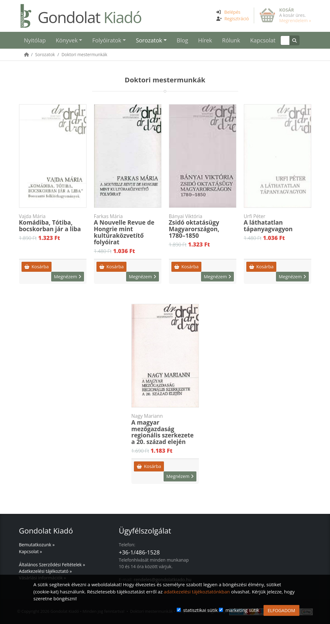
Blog (182, 40)
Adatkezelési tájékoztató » (45, 571)
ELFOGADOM (281, 610)
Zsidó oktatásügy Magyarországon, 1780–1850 (202, 226)
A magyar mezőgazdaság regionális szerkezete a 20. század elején (165, 429)
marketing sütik (242, 610)
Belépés (232, 12)
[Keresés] (284, 40)
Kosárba (36, 267)
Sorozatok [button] (149, 40)
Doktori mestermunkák (84, 54)
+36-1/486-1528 (139, 552)
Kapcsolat (262, 40)
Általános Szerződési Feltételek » (52, 565)
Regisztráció (236, 19)
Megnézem (67, 277)
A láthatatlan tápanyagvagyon (277, 223)
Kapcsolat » (30, 551)
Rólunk (231, 40)
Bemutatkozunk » (37, 545)
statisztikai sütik (200, 610)
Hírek (205, 40)
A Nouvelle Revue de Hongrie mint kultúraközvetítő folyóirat (127, 229)
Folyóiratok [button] (106, 40)
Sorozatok (45, 54)
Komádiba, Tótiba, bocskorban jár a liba (52, 223)
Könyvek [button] (66, 40)
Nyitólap (35, 40)
